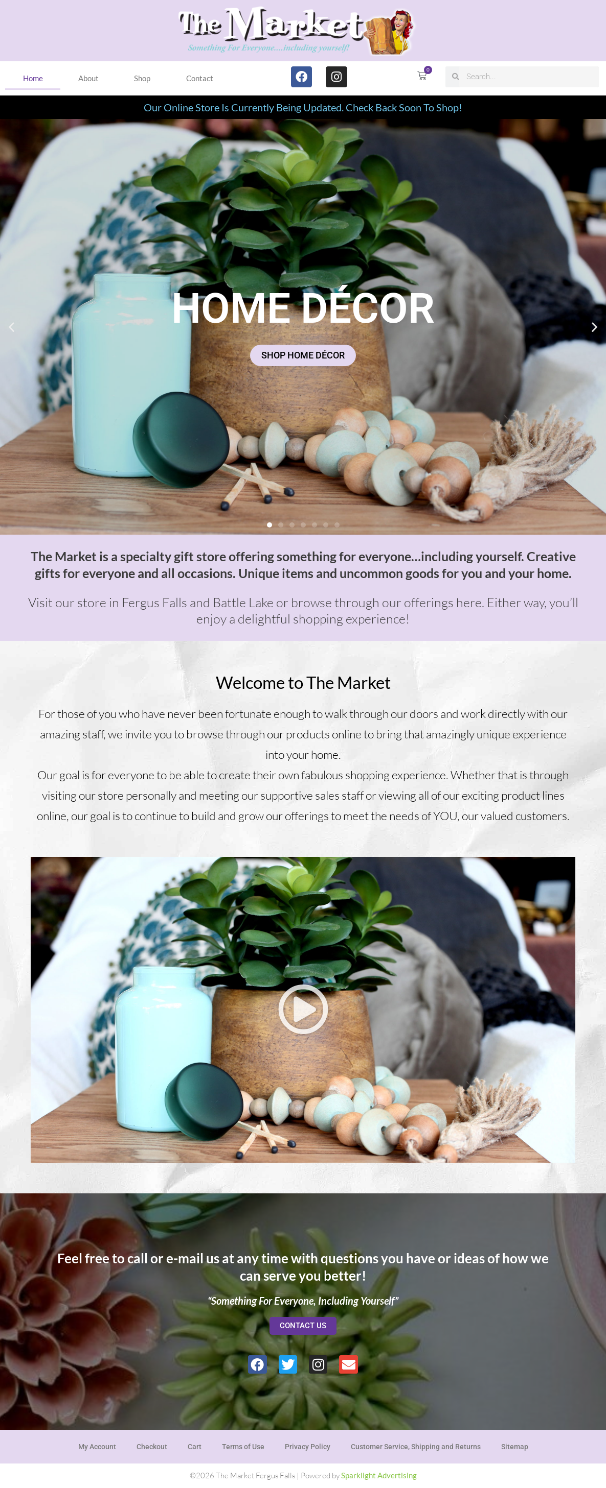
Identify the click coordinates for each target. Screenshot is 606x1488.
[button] (11, 326)
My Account (97, 1447)
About (88, 78)
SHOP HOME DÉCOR (303, 355)
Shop (142, 78)
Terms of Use (243, 1447)
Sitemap (514, 1447)
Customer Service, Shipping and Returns (416, 1447)
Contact (199, 78)
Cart (194, 1447)
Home (33, 78)
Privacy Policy (307, 1447)
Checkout (152, 1447)
